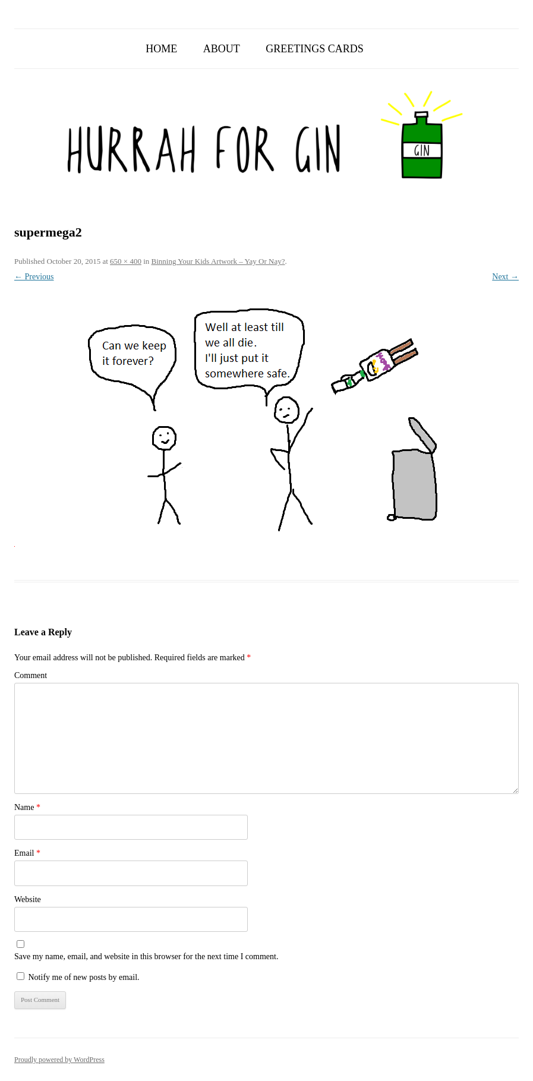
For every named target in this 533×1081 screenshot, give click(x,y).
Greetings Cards (315, 49)
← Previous (34, 276)
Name (27, 807)
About (221, 49)
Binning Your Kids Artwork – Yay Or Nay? (218, 261)
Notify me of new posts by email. (84, 977)
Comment (30, 675)
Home (161, 49)
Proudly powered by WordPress (59, 1059)
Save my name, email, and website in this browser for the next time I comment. (146, 956)
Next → (505, 276)
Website (27, 899)
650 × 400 (125, 261)
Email (27, 853)
